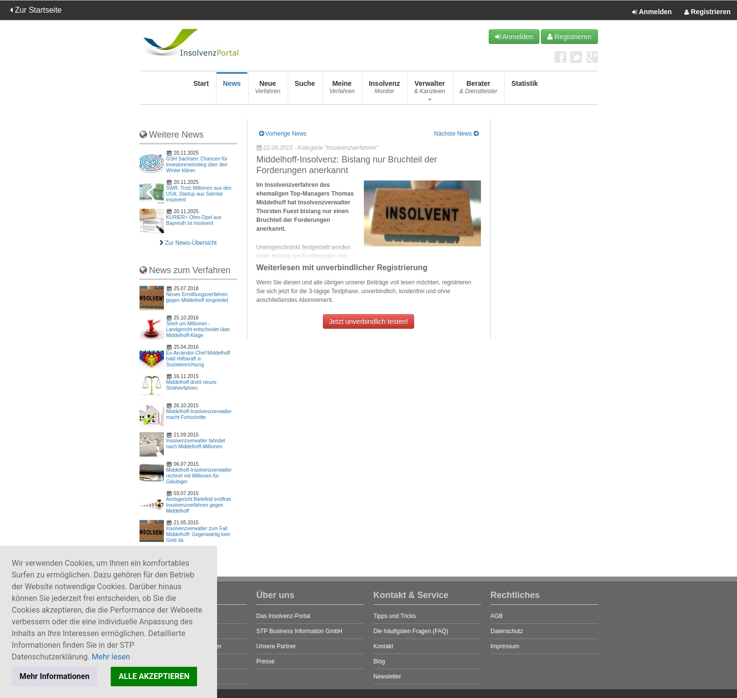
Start (201, 90)
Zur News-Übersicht (191, 242)
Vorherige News (283, 133)
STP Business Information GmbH (300, 631)
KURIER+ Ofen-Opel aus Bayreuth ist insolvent (194, 220)
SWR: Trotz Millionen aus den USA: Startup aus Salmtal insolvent (199, 193)
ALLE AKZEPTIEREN (154, 676)
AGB (497, 616)
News (232, 90)
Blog (379, 661)
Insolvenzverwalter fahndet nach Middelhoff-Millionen (195, 443)
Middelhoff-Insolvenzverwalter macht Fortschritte (199, 414)
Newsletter (387, 676)
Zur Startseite (35, 10)
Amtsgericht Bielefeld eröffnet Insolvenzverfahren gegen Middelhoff (198, 505)
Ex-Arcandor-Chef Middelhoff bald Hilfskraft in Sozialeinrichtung (198, 358)
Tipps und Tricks (395, 616)
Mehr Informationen (54, 676)
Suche (305, 90)
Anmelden (652, 12)
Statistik (524, 90)
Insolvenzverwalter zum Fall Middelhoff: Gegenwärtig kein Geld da (198, 534)
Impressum (505, 646)
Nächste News (456, 133)
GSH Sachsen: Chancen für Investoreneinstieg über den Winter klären (197, 164)
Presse (266, 661)
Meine (342, 90)
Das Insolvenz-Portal (284, 616)
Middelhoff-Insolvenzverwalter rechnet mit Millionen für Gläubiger (199, 475)
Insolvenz (384, 90)
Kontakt (384, 646)
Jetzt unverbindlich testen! (368, 321)
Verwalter (429, 90)
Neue (267, 90)
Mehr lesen (111, 656)
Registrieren (707, 12)
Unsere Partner (276, 646)
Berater (478, 90)
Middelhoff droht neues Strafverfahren (191, 385)
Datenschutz (507, 631)
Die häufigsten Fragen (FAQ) (411, 631)
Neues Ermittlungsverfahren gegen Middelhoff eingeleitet (197, 297)
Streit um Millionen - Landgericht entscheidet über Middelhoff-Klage (198, 329)
